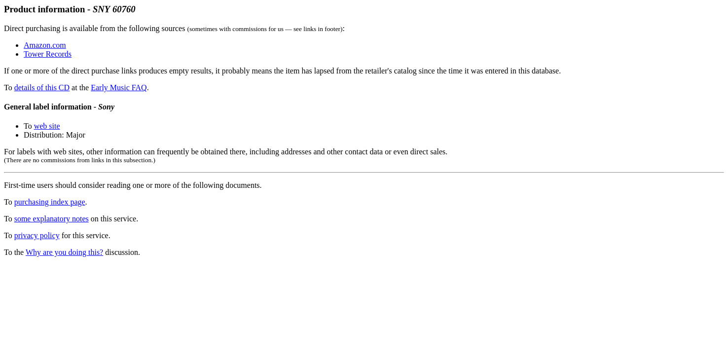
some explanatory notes (51, 218)
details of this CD (42, 87)
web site (47, 126)
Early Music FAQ (118, 87)
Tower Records (48, 54)
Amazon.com (45, 45)
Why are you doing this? (64, 252)
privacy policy (37, 235)
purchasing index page (49, 202)
